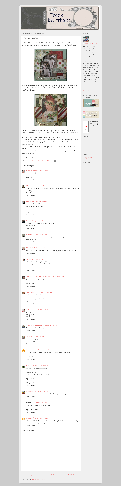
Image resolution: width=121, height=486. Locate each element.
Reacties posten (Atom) (38, 479)
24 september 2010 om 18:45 (40, 350)
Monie (27, 248)
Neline (28, 259)
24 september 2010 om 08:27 (39, 234)
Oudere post (73, 475)
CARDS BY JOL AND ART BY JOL (36, 277)
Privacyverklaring (87, 158)
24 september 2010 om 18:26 (38, 337)
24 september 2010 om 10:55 (39, 310)
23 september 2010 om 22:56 (39, 170)
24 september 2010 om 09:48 (55, 277)
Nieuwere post (28, 475)
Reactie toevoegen (28, 430)
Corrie (28, 337)
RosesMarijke (30, 292)
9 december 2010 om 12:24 (40, 418)
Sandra (28, 234)
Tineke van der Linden (91, 44)
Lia (27, 186)
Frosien (28, 391)
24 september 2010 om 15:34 (49, 325)
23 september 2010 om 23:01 (36, 186)
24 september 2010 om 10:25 (43, 292)
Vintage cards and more (33, 325)
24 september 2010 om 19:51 (39, 365)
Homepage (51, 475)
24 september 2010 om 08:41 (38, 248)
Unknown (28, 350)
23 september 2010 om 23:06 (38, 201)
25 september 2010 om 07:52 (40, 403)
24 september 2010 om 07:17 (40, 221)
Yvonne (28, 310)
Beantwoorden (30, 180)
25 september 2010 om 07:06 (39, 391)
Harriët (28, 365)
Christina (28, 221)
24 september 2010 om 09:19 (38, 259)
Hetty (27, 201)
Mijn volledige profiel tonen (90, 91)
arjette (28, 170)
